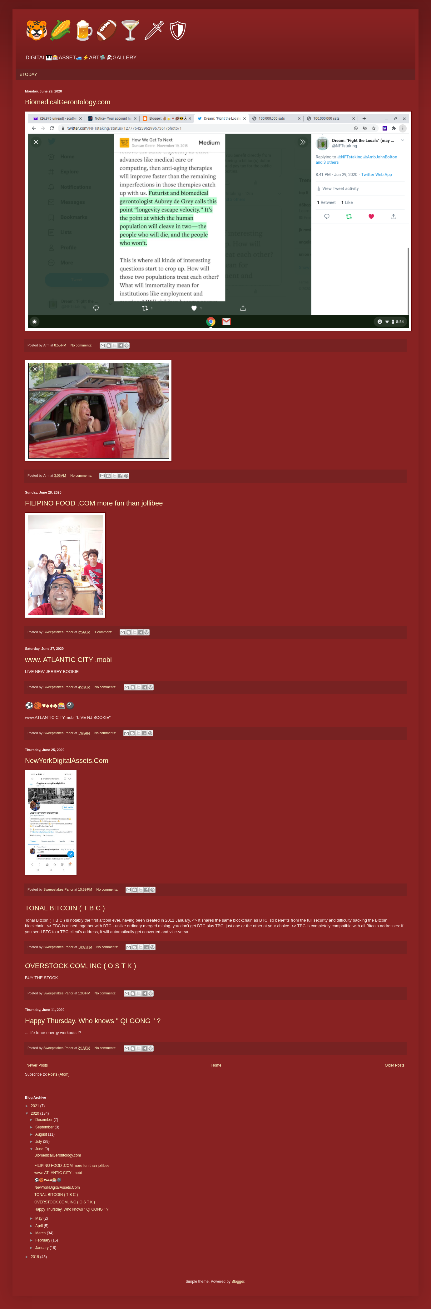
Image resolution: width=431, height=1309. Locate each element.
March (41, 1233)
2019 (35, 1257)
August (41, 1134)
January (42, 1248)
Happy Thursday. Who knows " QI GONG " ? (93, 1021)
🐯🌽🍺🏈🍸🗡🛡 (107, 30)
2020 (35, 1113)
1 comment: (104, 632)
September (45, 1127)
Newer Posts (37, 1065)
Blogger (237, 1281)
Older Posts (394, 1065)
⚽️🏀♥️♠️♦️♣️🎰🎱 (49, 705)
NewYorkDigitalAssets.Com (66, 760)
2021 (35, 1106)
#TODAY (28, 74)
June (39, 1149)
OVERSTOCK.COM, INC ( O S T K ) (80, 966)
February (43, 1240)
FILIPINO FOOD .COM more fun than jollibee (94, 503)
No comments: (82, 345)
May (39, 1218)
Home (216, 1065)
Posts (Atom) (58, 1074)
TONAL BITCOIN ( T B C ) (65, 908)
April (39, 1226)
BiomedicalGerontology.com (68, 102)
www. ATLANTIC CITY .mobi (68, 660)
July (39, 1141)
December (44, 1119)
